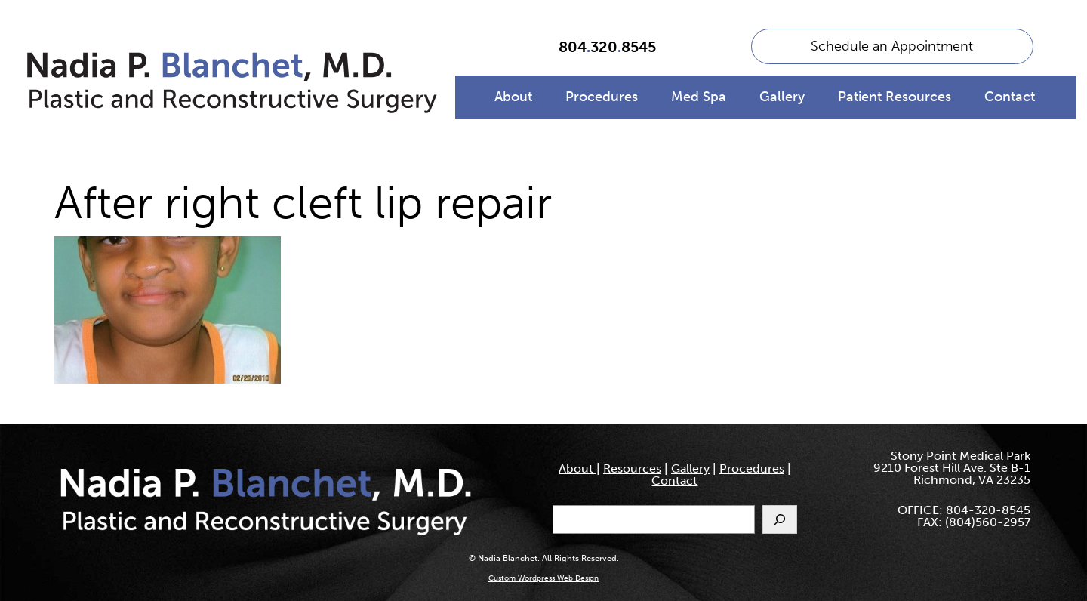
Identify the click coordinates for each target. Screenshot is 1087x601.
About (513, 96)
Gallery (782, 96)
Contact (1009, 96)
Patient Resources (894, 96)
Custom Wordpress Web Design (543, 578)
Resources (632, 468)
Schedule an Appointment (892, 46)
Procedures (601, 96)
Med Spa (698, 96)
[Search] (779, 519)
